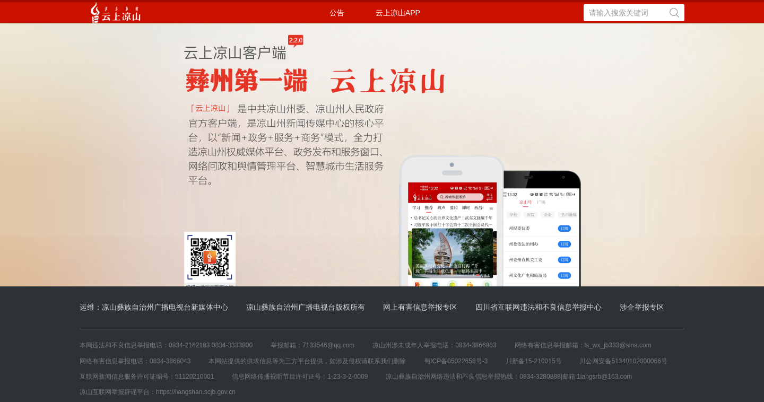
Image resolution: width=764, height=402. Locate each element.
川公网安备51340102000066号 (623, 361)
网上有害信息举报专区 (420, 307)
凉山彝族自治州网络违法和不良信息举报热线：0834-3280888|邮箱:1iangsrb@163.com (509, 376)
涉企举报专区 (642, 307)
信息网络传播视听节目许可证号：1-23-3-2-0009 (300, 376)
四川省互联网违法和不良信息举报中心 (538, 307)
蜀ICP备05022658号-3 (456, 361)
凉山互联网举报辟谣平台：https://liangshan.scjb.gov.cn (158, 392)
